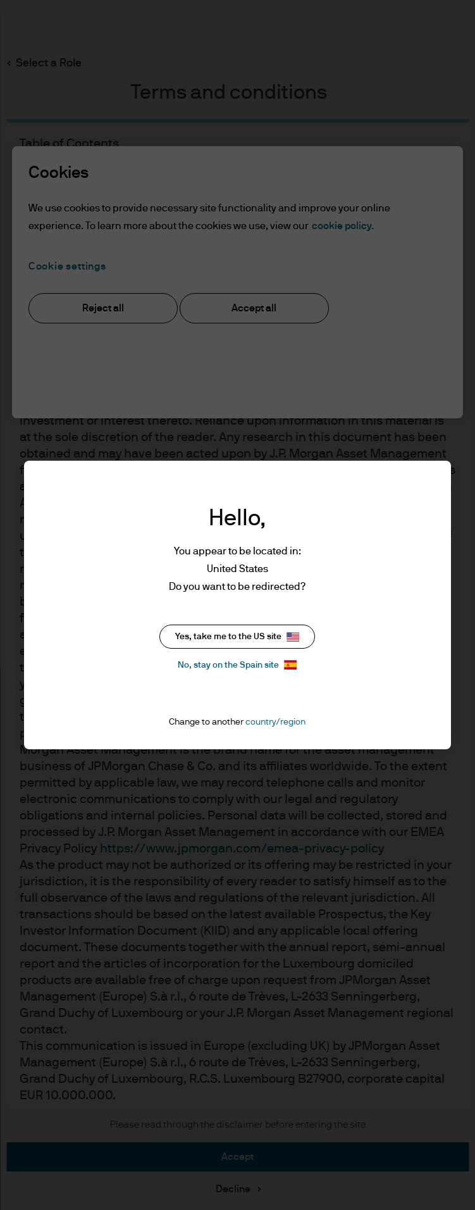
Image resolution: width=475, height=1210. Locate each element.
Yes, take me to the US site (237, 637)
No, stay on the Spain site (237, 665)
